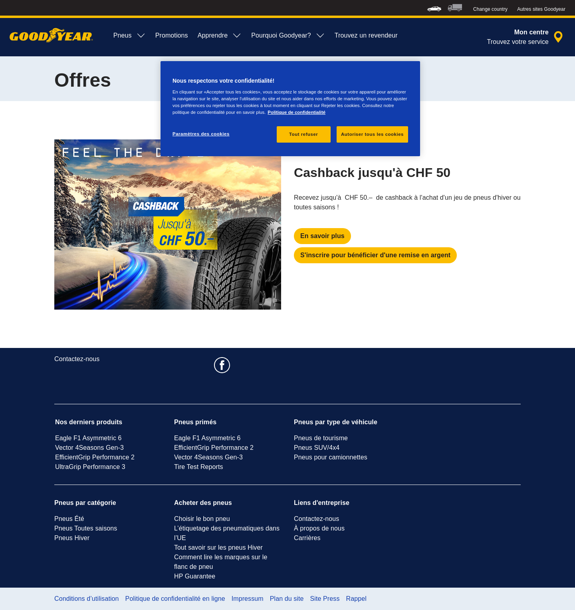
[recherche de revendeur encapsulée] (526, 37)
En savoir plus (322, 235)
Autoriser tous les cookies (372, 134)
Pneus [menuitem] (129, 35)
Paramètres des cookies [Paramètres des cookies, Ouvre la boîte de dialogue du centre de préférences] (201, 133)
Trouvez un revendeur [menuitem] (366, 35)
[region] (290, 109)
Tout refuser (303, 134)
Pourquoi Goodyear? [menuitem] (288, 35)
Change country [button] (490, 9)
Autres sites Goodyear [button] (541, 9)
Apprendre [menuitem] (220, 35)
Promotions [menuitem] (171, 35)
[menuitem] (434, 8)
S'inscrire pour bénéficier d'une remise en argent (375, 255)
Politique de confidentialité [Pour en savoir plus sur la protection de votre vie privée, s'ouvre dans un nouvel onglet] (296, 112)
